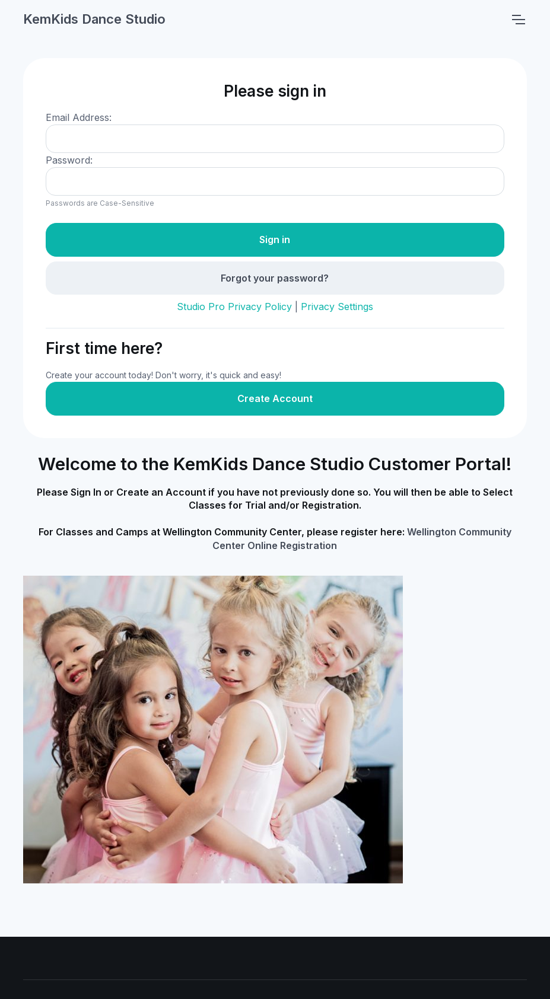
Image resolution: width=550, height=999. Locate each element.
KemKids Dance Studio (94, 19)
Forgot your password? (275, 278)
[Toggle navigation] (518, 19)
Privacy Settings (337, 306)
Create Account (275, 398)
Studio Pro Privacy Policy (234, 306)
